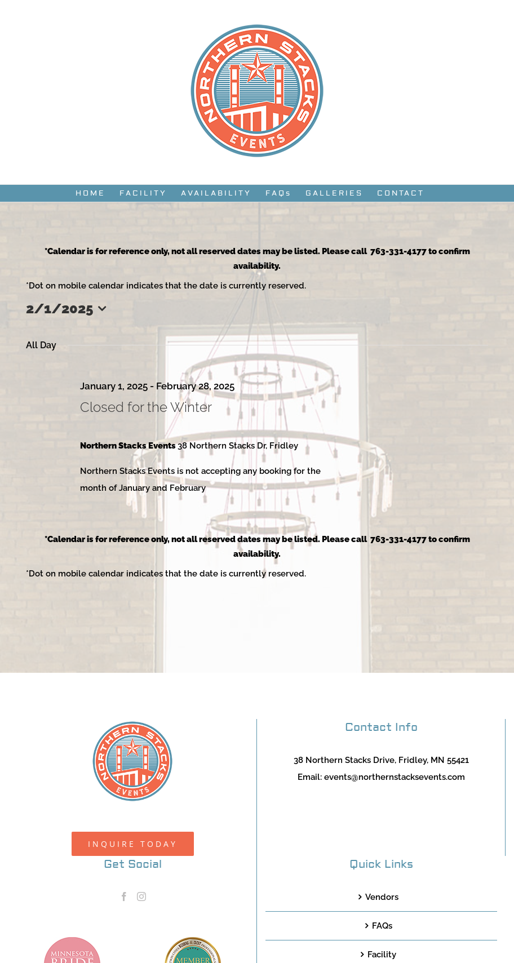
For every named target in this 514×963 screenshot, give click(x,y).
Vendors (381, 897)
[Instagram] (141, 896)
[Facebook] (123, 896)
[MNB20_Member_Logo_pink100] (72, 941)
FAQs (382, 926)
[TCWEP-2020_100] (193, 941)
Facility (381, 954)
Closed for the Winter (146, 407)
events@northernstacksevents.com (394, 777)
